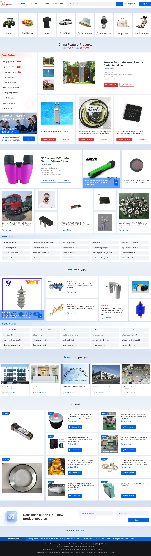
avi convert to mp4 (69, 258)
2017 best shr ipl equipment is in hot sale (54, 131)
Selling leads (58, 4)
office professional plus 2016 (132, 340)
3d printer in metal (9, 242)
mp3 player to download (130, 248)
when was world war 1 (129, 335)
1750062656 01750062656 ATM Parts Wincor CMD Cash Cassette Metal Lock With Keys (75, 225)
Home (22, 4)
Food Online (80, 530)
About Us (68, 544)
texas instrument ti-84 (70, 345)
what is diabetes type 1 (100, 258)
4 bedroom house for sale (41, 253)
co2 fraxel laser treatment (71, 330)
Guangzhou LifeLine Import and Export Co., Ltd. (12, 388)
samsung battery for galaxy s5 (102, 253)
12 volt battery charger (100, 248)
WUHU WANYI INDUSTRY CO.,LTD (74, 387)
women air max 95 (128, 330)
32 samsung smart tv (9, 72)
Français (59, 546)
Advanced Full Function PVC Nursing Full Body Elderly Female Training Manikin (80, 308)
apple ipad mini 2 (68, 340)
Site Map (88, 544)
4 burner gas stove (98, 345)
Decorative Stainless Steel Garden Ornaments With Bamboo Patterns (123, 63)
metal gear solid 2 (8, 108)
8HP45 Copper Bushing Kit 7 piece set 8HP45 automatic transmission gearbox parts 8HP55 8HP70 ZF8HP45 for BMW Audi (134, 462)
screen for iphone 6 (8, 103)
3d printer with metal (129, 253)
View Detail (127, 85)
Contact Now (111, 85)
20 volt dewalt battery (9, 77)
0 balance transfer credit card (43, 242)
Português (91, 546)
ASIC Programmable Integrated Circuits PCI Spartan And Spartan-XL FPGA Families (130, 132)
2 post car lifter (8, 335)
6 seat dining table (9, 248)
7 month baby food (39, 345)
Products (33, 4)
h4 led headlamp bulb (10, 253)
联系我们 (103, 544)
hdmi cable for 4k (128, 258)
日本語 (84, 546)
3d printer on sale (98, 335)
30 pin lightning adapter (10, 93)
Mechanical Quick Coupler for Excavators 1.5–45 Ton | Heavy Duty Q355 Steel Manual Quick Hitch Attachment (81, 462)
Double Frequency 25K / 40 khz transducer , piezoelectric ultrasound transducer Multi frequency (133, 225)
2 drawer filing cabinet (40, 248)
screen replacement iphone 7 (11, 87)
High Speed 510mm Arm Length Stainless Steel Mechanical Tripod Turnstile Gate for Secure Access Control (112, 311)
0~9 (107, 549)
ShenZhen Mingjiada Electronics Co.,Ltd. (43, 388)
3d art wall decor (9, 258)
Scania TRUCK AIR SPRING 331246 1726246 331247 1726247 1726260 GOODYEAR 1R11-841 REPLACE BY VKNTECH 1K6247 (80, 416)
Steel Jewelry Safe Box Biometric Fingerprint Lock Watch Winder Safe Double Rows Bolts (80, 439)
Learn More (109, 68)
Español (77, 546)
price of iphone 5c (8, 98)
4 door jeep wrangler (8, 62)
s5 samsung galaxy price (11, 345)
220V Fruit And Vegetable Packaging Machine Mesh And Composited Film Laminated (133, 416)
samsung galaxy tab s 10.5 (42, 330)
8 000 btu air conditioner (100, 330)
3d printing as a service (130, 242)
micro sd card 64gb (39, 340)
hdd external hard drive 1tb (12, 340)
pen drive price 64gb (69, 242)
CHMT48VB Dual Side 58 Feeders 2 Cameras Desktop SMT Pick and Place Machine (80, 286)
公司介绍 (96, 544)
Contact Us (76, 544)
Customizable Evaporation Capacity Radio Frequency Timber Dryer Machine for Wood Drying (81, 485)
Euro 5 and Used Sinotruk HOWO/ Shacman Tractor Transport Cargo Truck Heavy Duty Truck (16, 225)
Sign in (144, 4)
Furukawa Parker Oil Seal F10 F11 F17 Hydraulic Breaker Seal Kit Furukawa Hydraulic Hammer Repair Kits (95, 133)
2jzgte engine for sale (9, 82)
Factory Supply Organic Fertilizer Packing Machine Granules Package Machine (134, 438)
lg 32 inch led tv (97, 242)
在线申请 (29, 139)
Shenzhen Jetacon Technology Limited (134, 388)
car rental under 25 (9, 330)
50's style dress (38, 335)
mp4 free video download (100, 340)
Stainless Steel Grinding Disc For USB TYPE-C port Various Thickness (136, 181)
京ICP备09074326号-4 (106, 552)
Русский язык (68, 546)
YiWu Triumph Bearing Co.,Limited (104, 387)
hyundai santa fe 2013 (70, 248)
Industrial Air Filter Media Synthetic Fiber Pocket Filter (134, 484)
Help (82, 544)
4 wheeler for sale (69, 253)
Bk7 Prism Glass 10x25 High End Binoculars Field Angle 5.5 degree (55, 159)
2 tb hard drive (38, 258)
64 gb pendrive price (8, 67)
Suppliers (45, 4)
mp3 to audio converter (70, 335)
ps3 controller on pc (128, 345)
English (130, 4)
